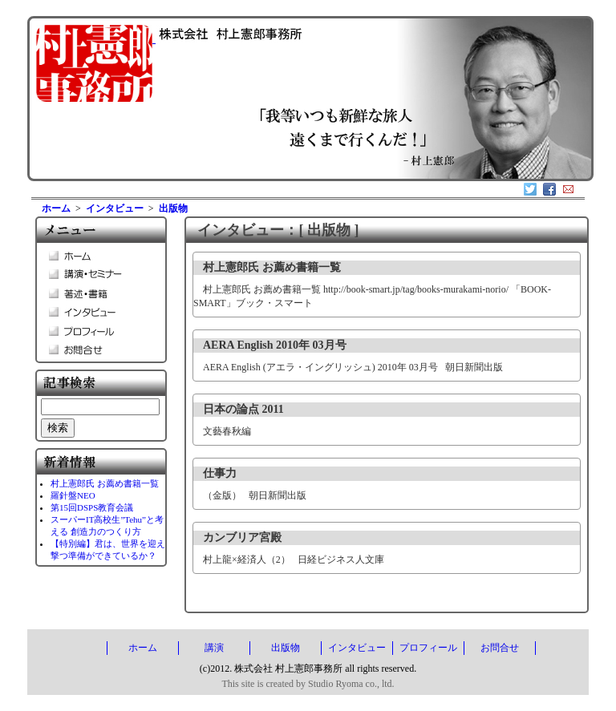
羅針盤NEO (73, 495)
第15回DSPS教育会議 (92, 507)
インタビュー (115, 208)
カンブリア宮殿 (242, 537)
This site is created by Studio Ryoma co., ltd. (307, 683)
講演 (214, 647)
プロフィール (428, 647)
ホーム (56, 208)
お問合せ (499, 647)
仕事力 (220, 473)
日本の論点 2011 (243, 409)
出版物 (173, 208)
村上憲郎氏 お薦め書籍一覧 (105, 483)
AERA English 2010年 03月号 (274, 345)
